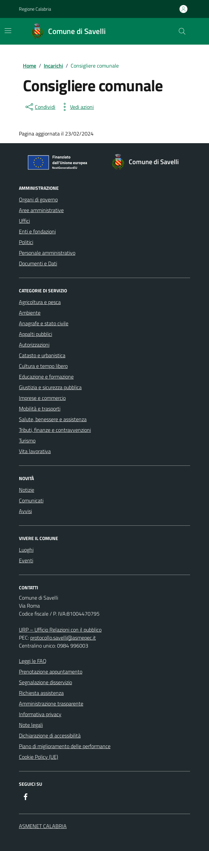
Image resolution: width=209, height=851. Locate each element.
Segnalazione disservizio (45, 682)
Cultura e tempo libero (43, 366)
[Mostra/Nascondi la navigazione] (8, 31)
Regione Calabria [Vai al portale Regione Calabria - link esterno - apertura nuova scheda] (35, 8)
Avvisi (25, 511)
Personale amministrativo (47, 253)
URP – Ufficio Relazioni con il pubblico (60, 630)
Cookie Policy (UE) (38, 757)
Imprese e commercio (42, 398)
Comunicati (31, 500)
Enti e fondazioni (37, 231)
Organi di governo (38, 199)
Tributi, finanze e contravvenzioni (55, 430)
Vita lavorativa (35, 451)
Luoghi (26, 550)
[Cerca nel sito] (182, 31)
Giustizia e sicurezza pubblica (50, 387)
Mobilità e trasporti (39, 409)
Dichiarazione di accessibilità (50, 735)
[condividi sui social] (40, 107)
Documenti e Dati (38, 263)
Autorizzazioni (34, 345)
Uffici (24, 221)
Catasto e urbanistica (42, 355)
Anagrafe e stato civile (43, 323)
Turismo (27, 440)
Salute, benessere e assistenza (53, 419)
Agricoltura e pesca (40, 302)
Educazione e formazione (46, 377)
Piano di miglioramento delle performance (64, 746)
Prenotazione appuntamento (50, 672)
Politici (26, 242)
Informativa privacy (40, 714)
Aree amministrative (41, 210)
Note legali (31, 725)
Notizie (26, 490)
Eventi (26, 560)
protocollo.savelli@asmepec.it (63, 638)
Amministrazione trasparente (51, 704)
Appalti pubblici (35, 334)
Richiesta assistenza (41, 693)
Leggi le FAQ (32, 661)
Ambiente (29, 313)
